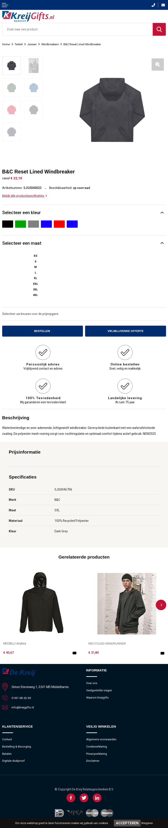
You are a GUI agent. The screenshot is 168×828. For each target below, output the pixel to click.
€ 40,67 (8, 652)
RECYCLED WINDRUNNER (107, 642)
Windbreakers (50, 44)
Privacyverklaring (96, 753)
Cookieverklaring (97, 745)
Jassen (32, 44)
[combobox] (77, 29)
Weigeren (147, 823)
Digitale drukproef (13, 760)
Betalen (7, 753)
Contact (7, 738)
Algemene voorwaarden (101, 738)
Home (6, 44)
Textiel (19, 44)
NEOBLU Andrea (14, 642)
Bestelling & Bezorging (16, 745)
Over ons (91, 682)
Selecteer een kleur (21, 211)
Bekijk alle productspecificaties (24, 194)
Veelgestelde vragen (99, 689)
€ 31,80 (93, 652)
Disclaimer (93, 760)
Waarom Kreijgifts (97, 696)
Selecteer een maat (21, 242)
